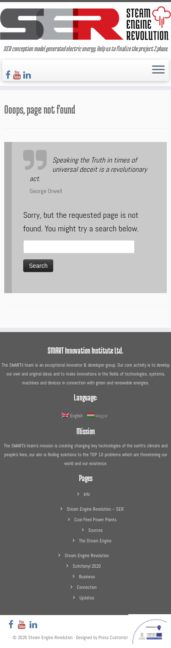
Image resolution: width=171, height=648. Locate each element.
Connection (87, 587)
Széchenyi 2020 (87, 566)
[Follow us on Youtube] (18, 75)
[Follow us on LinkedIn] (28, 75)
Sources (95, 530)
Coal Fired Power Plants (95, 520)
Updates (86, 598)
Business (87, 577)
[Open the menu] (158, 70)
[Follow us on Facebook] (9, 75)
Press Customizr (113, 637)
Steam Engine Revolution (87, 555)
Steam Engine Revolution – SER (95, 509)
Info (87, 494)
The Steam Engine (95, 541)
